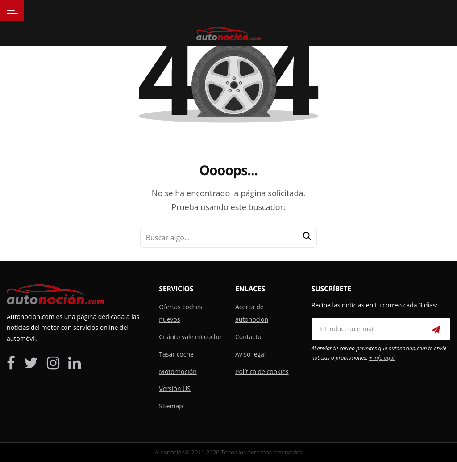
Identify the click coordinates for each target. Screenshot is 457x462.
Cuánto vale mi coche (190, 336)
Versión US (175, 388)
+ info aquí (382, 357)
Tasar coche (176, 354)
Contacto (248, 336)
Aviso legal (250, 354)
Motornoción (177, 371)
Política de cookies (262, 371)
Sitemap (171, 406)
